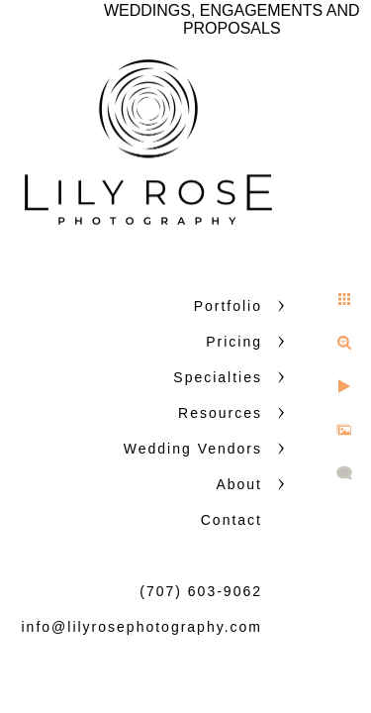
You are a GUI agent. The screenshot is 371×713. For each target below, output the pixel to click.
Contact (231, 520)
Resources (220, 413)
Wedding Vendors (193, 449)
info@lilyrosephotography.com (142, 627)
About (239, 484)
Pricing (234, 342)
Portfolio (228, 306)
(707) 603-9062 (200, 591)
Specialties (217, 377)
